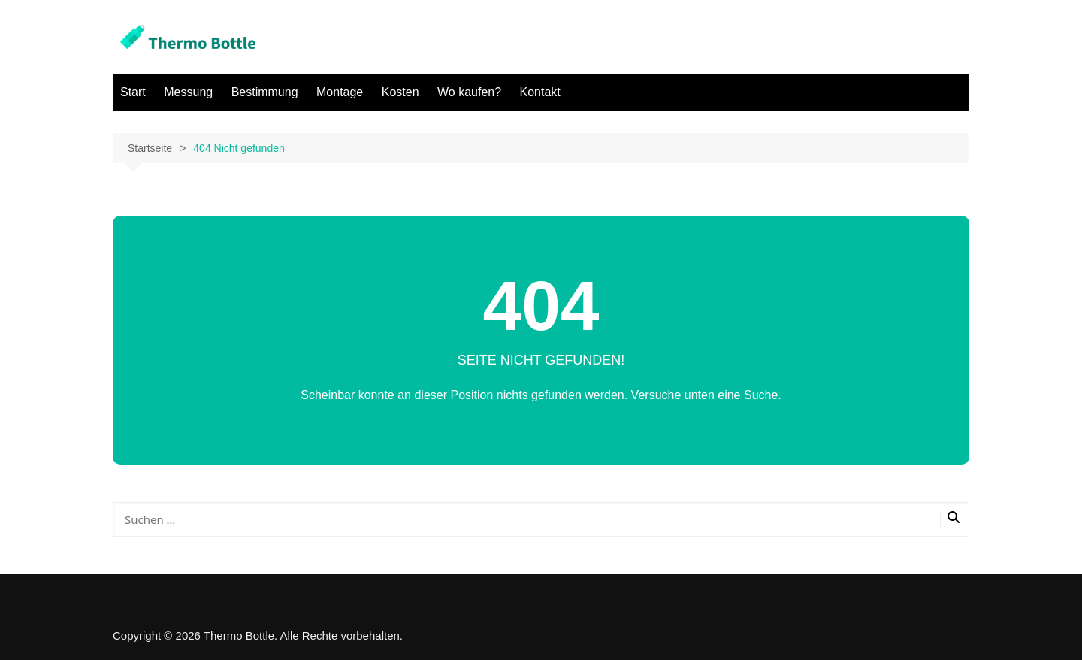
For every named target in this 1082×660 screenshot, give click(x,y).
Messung (188, 92)
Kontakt (540, 92)
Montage (339, 92)
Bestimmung (264, 92)
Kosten (400, 92)
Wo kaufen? (469, 92)
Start (133, 92)
